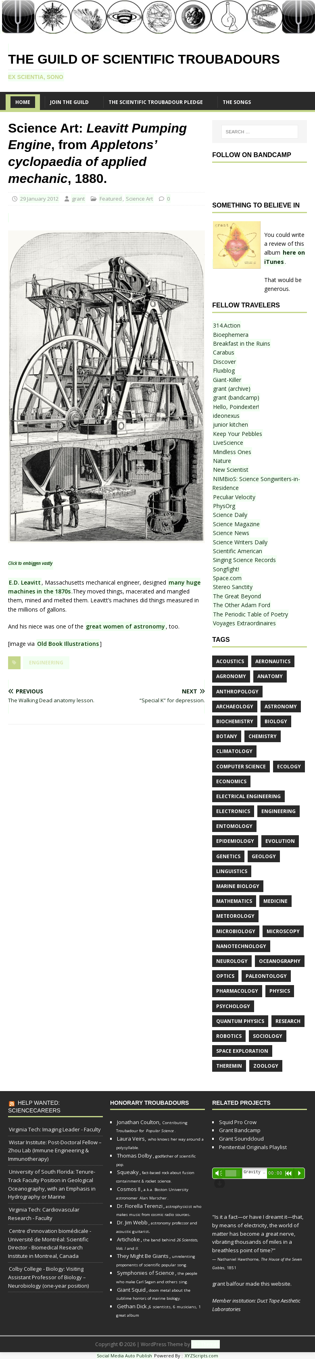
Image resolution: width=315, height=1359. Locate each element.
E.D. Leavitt (25, 582)
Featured (111, 198)
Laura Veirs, (131, 1138)
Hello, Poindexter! (236, 407)
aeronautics (272, 661)
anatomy (270, 676)
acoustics (230, 661)
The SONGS (237, 102)
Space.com (227, 578)
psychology (233, 1006)
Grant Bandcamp (240, 1130)
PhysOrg (224, 506)
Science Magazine (236, 524)
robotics (229, 1036)
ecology (289, 766)
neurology (232, 961)
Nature (222, 461)
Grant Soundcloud (241, 1138)
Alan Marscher (153, 1198)
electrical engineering (248, 796)
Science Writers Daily (240, 542)
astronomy (281, 706)
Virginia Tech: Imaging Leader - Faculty (55, 1129)
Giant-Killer (227, 380)
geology (264, 856)
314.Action (226, 325)
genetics (228, 856)
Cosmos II (128, 1189)
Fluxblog (224, 370)
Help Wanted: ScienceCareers (34, 1106)
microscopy (283, 931)
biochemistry (234, 721)
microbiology (235, 931)
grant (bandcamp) (236, 397)
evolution (280, 841)
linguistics (231, 871)
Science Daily (230, 515)
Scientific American (237, 551)
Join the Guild (69, 102)
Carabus (223, 352)
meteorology (235, 916)
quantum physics (240, 1021)
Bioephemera (230, 334)
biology (276, 721)
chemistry (262, 736)
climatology (234, 751)
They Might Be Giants (143, 1255)
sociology (267, 1036)
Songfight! (226, 569)
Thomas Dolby (134, 1155)
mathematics (234, 901)
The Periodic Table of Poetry (250, 614)
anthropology (237, 691)
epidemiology (235, 841)
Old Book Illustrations (68, 643)
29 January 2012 (39, 198)
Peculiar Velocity (234, 497)
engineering (46, 662)
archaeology (234, 706)
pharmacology (237, 991)
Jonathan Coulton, (139, 1122)
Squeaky (128, 1172)
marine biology (237, 886)
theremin (229, 1065)
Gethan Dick (132, 1306)
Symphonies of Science (145, 1272)
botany (226, 736)
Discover (224, 361)
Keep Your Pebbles (237, 434)
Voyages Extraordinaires (244, 623)
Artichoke (128, 1239)
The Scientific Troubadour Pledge (155, 102)
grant (78, 198)
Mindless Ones (232, 452)
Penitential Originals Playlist (253, 1147)
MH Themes (205, 1344)
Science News (231, 533)
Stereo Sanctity (232, 587)
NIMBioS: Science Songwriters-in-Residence (256, 483)
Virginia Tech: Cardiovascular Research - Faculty (43, 1214)
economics (231, 781)
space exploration (242, 1051)
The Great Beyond (237, 596)
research (287, 1021)
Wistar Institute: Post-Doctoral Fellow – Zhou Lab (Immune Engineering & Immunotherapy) (55, 1151)
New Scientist (230, 469)
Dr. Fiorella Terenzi (140, 1206)
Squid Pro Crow (238, 1122)
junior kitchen (230, 424)
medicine (275, 901)
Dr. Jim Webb (132, 1222)
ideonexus (226, 415)
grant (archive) (231, 388)
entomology (234, 826)
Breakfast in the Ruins (241, 343)
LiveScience (228, 442)
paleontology (266, 976)
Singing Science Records (244, 560)
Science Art (139, 198)
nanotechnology (241, 946)
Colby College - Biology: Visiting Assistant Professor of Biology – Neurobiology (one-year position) (48, 1277)
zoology (265, 1065)
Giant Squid (131, 1289)
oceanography (279, 961)
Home (22, 102)
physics (279, 991)
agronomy (231, 676)
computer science (241, 766)
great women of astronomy (125, 626)
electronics (233, 811)
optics (225, 976)
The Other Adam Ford (241, 605)
